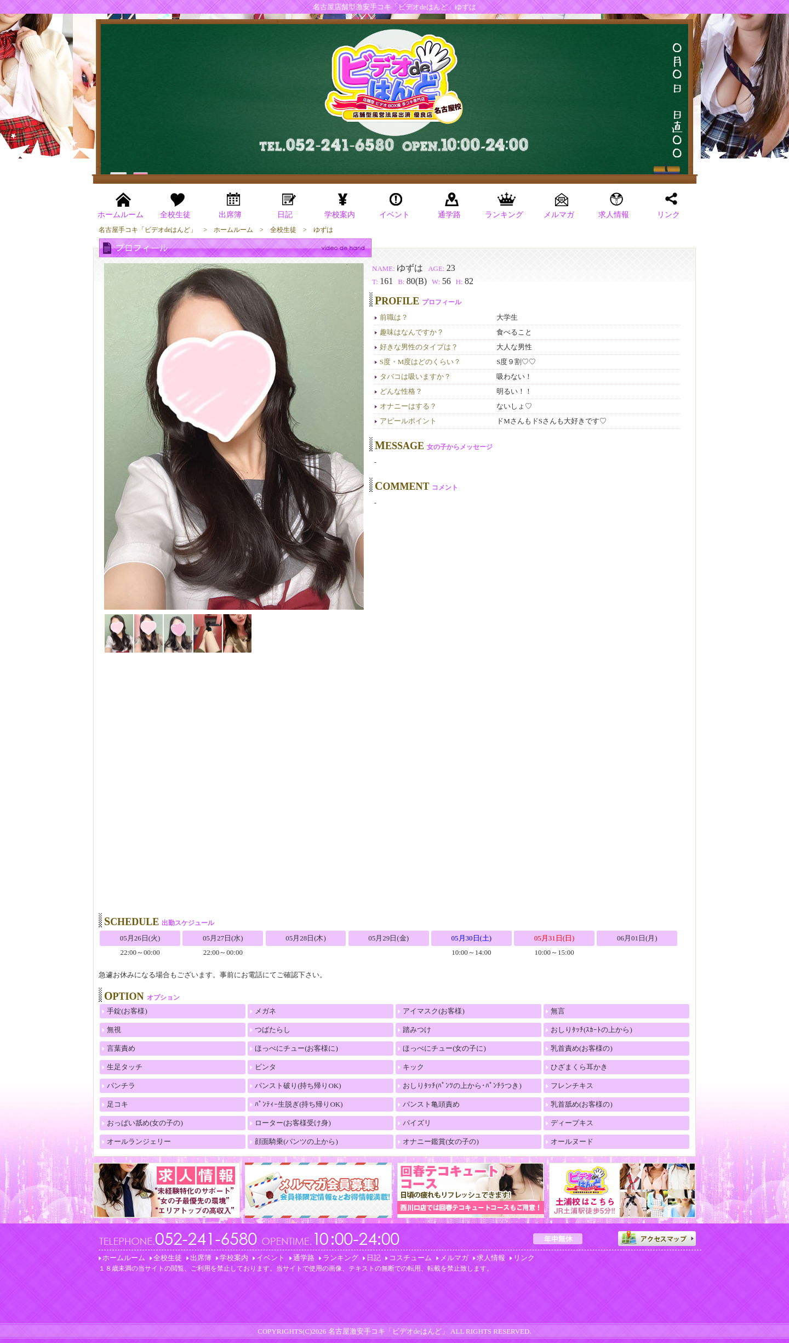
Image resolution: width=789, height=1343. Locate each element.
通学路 (304, 1258)
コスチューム (410, 1258)
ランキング (340, 1258)
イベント (270, 1258)
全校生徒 (167, 1258)
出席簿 (200, 1258)
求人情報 (491, 1258)
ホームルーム (123, 1258)
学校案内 (234, 1258)
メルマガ (454, 1258)
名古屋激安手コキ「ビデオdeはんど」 (388, 1331)
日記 (374, 1258)
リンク (524, 1258)
